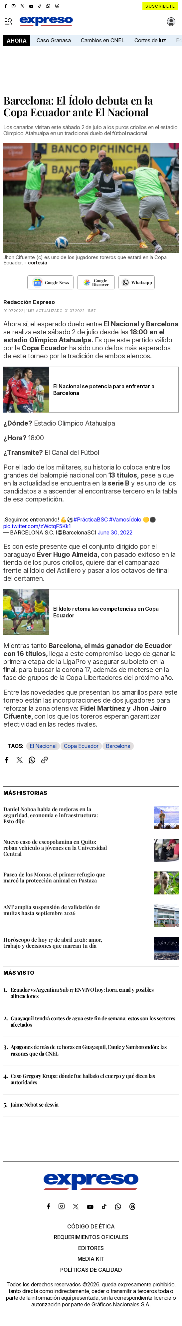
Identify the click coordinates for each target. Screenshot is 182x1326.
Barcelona (118, 746)
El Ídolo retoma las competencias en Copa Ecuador (105, 612)
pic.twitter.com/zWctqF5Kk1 (37, 526)
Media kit (91, 1259)
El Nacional (43, 746)
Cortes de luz (150, 40)
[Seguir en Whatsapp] (136, 282)
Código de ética (91, 1226)
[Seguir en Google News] (50, 282)
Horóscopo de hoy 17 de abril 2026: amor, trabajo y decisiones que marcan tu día (52, 942)
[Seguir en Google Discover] (96, 282)
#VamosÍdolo (125, 519)
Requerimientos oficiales (91, 1237)
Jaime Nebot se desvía (34, 1104)
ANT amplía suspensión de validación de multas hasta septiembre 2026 (51, 909)
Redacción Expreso (29, 302)
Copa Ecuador (81, 746)
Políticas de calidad (91, 1270)
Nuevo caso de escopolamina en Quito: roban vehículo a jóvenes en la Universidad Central (55, 847)
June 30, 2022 (115, 532)
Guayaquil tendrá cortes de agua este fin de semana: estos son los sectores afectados (93, 1021)
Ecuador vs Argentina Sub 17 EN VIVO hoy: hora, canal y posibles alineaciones (82, 992)
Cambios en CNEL (102, 40)
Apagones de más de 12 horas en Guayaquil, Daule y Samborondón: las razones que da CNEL (88, 1050)
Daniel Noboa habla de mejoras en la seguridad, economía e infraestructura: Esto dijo (50, 815)
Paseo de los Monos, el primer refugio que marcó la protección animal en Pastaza (54, 877)
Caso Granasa (54, 40)
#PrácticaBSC (91, 519)
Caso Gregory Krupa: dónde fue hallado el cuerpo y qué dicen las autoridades (83, 1079)
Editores (91, 1248)
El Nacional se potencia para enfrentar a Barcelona (103, 389)
